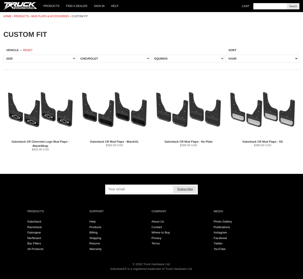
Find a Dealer (76, 6)
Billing (94, 232)
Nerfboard (34, 238)
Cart (246, 6)
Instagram (220, 232)
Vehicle (19, 50)
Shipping (95, 238)
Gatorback (34, 221)
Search (293, 6)
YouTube (220, 249)
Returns (95, 243)
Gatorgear (34, 232)
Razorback (34, 227)
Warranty (96, 249)
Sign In (99, 6)
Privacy (157, 238)
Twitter (218, 243)
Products (51, 6)
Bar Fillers (34, 243)
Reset (28, 50)
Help (114, 6)
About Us (158, 221)
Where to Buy (161, 232)
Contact (157, 227)
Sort (232, 50)
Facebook (220, 238)
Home (7, 16)
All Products (35, 249)
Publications (222, 227)
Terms (156, 243)
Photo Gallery (223, 221)
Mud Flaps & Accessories (50, 16)
